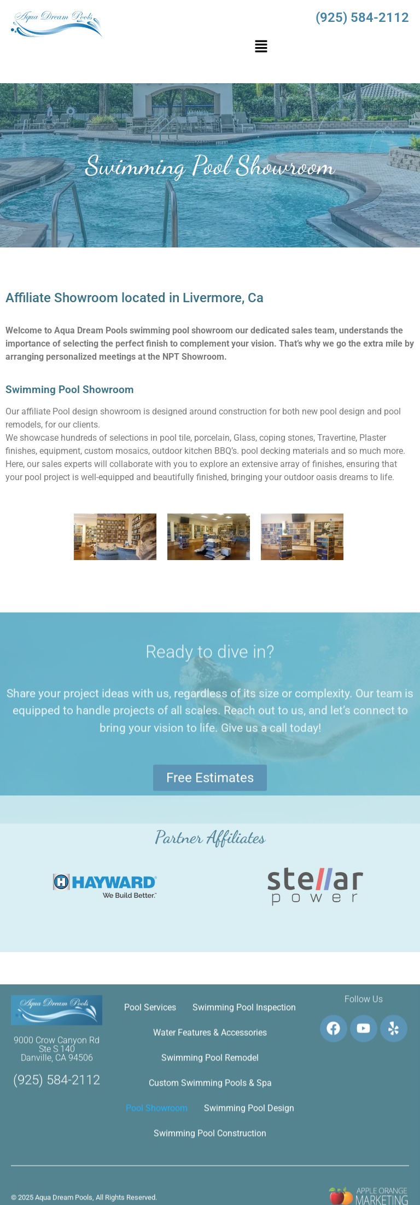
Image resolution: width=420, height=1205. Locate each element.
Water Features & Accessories (210, 1148)
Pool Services (150, 1122)
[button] (261, 47)
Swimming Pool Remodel (210, 1173)
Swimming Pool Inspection (244, 1122)
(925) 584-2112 (362, 17)
